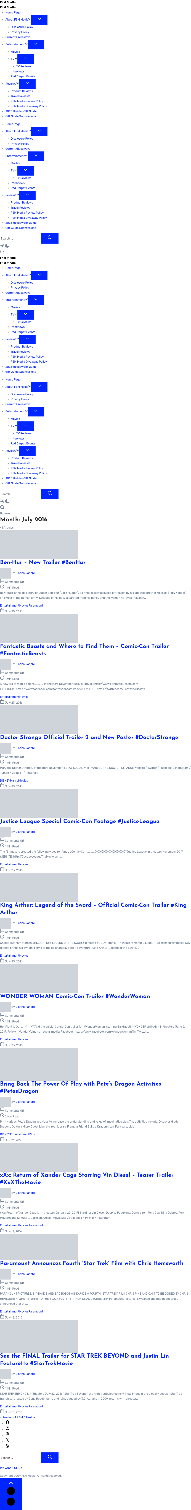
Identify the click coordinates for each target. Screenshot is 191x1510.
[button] (95, 246)
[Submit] (50, 238)
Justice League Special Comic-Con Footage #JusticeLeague (80, 821)
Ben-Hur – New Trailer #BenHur (43, 562)
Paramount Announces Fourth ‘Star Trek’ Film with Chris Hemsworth (91, 1263)
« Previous (7, 1417)
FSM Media (8, 2)
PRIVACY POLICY (11, 1468)
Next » (30, 1417)
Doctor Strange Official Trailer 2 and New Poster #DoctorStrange (89, 737)
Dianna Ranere (25, 573)
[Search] (20, 239)
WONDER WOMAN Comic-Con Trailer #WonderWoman (75, 996)
